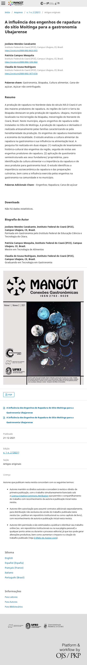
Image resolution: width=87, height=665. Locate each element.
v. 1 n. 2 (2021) (33, 12)
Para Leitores (11, 597)
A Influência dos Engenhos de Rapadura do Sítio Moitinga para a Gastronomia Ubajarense (40, 410)
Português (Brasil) (14, 577)
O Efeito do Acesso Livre (45, 537)
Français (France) (14, 567)
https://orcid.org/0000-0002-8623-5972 (21, 50)
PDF (10, 394)
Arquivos (18, 12)
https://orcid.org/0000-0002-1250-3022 (21, 62)
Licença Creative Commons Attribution (30, 495)
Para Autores (11, 601)
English (9, 558)
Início (7, 12)
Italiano (9, 572)
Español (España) (14, 562)
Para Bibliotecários (14, 606)
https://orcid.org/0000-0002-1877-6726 (21, 74)
